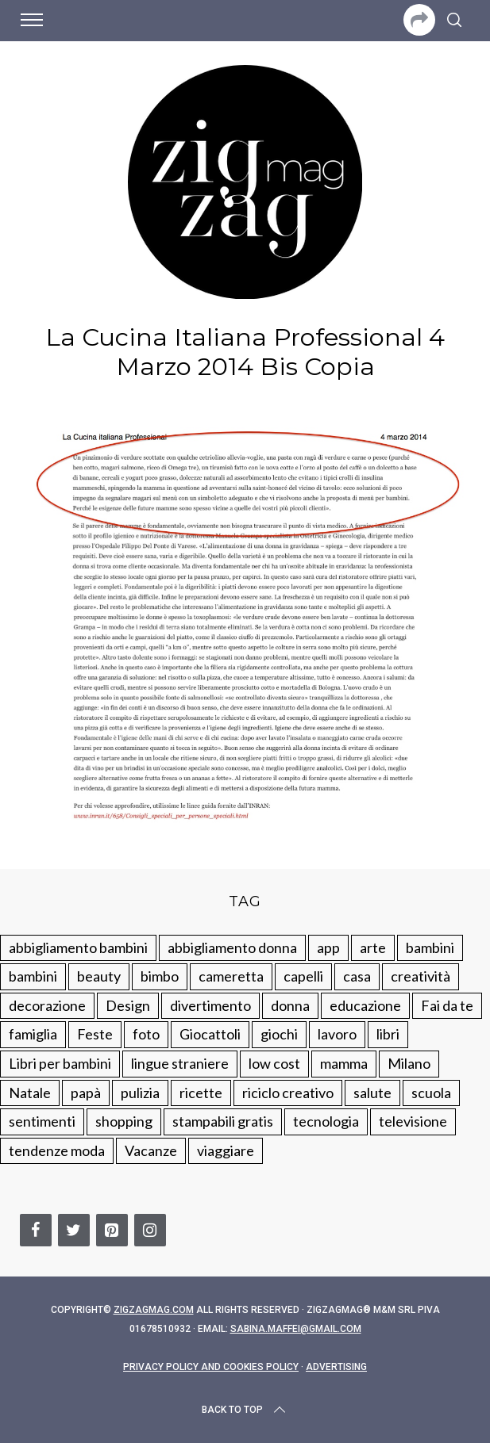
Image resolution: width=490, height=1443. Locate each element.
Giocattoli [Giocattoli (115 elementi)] (210, 1034)
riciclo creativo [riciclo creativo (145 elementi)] (288, 1092)
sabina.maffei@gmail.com (295, 1328)
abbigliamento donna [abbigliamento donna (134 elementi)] (232, 947)
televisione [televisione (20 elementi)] (413, 1121)
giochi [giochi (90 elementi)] (279, 1034)
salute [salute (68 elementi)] (372, 1092)
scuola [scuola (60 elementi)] (431, 1092)
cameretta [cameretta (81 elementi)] (231, 976)
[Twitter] (74, 1230)
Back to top (245, 1409)
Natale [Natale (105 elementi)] (30, 1092)
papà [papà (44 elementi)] (86, 1092)
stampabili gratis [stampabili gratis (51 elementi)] (222, 1121)
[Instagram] (150, 1230)
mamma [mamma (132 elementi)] (344, 1063)
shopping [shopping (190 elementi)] (123, 1121)
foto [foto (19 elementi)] (146, 1034)
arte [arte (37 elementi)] (373, 947)
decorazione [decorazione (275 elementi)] (47, 1005)
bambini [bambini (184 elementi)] (33, 976)
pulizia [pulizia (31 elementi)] (140, 1092)
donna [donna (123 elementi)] (290, 1005)
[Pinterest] (112, 1230)
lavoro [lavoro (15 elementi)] (337, 1034)
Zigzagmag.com (154, 1309)
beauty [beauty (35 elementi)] (99, 976)
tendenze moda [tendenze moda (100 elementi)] (57, 1150)
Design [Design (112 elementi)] (128, 1005)
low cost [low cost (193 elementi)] (274, 1063)
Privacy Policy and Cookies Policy (211, 1366)
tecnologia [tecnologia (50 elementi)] (326, 1121)
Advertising (336, 1366)
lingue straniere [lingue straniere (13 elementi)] (180, 1063)
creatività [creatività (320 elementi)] (420, 976)
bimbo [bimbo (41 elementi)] (160, 976)
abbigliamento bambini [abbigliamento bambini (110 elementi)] (78, 947)
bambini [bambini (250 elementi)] (430, 947)
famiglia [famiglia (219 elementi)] (33, 1034)
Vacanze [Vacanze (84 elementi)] (151, 1150)
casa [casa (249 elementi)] (357, 976)
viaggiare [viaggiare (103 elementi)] (225, 1150)
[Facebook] (36, 1230)
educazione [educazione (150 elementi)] (365, 1005)
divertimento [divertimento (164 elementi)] (210, 1005)
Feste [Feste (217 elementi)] (95, 1034)
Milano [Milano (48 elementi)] (409, 1063)
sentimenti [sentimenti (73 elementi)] (42, 1121)
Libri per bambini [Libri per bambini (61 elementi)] (60, 1063)
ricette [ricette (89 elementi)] (200, 1092)
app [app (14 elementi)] (328, 947)
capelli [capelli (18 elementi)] (303, 976)
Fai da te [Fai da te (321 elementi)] (447, 1005)
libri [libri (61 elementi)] (387, 1034)
